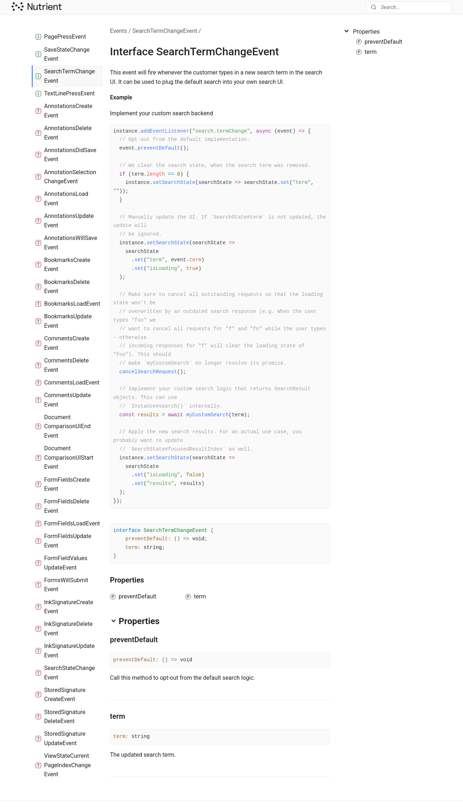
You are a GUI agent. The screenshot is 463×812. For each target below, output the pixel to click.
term (132, 547)
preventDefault (147, 539)
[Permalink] (138, 97)
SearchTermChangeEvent (164, 30)
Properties (361, 31)
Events (118, 30)
